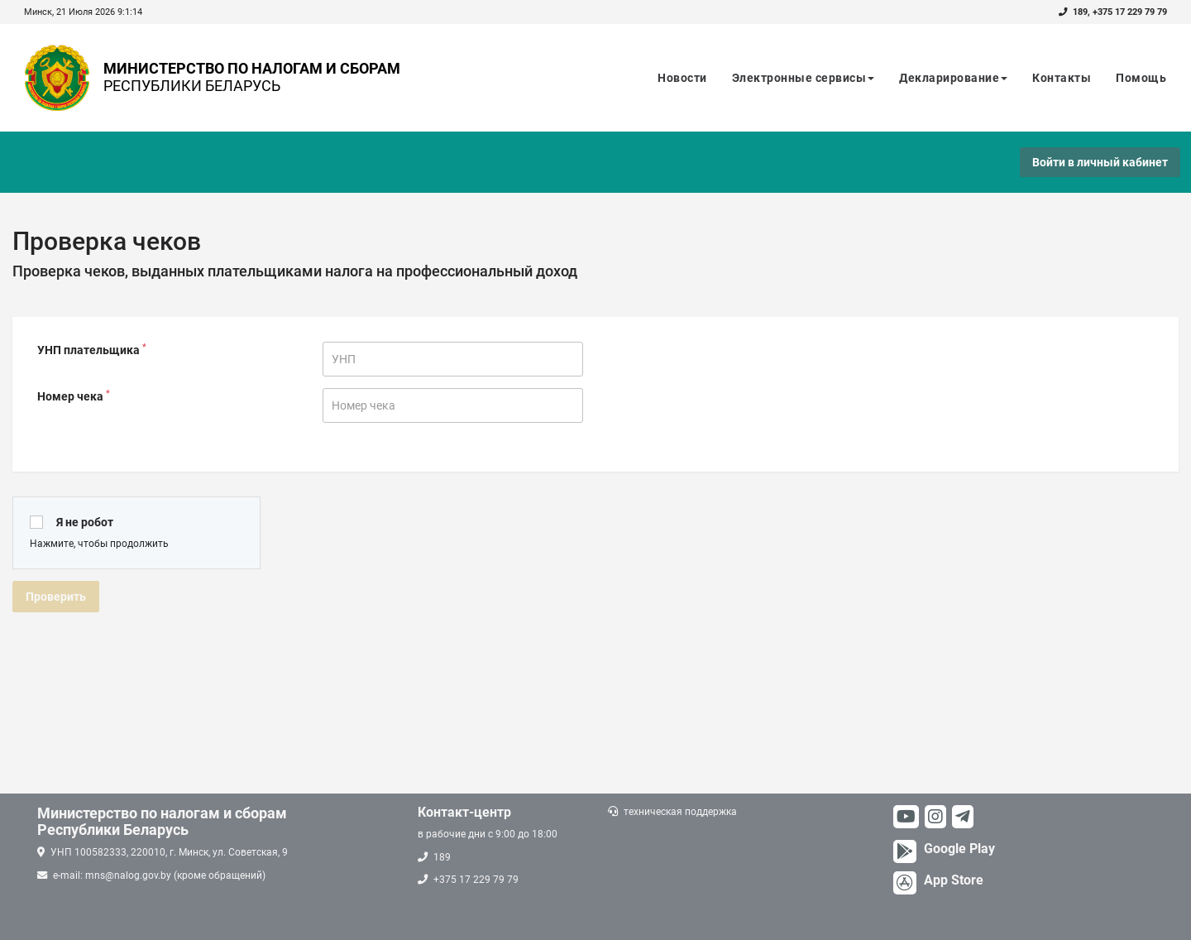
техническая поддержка (680, 812)
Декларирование (953, 77)
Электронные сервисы (803, 77)
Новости (682, 77)
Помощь (1141, 77)
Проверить (56, 596)
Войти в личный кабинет (1100, 162)
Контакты (1061, 77)
